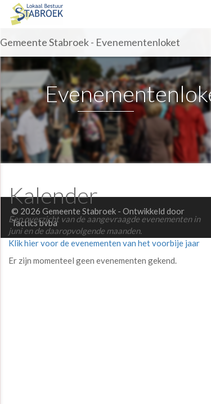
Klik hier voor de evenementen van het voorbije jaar (104, 243)
